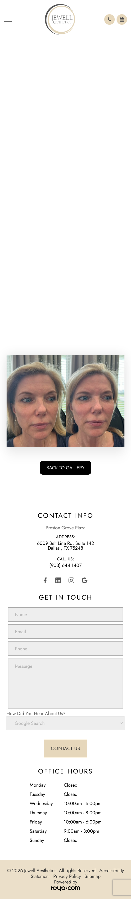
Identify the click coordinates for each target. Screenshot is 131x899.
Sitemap (93, 876)
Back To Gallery (65, 467)
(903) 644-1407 (65, 565)
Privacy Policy (67, 876)
